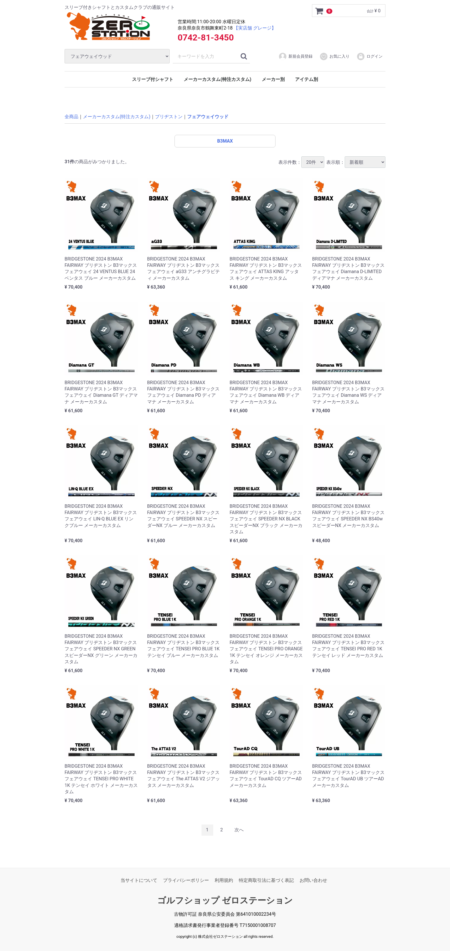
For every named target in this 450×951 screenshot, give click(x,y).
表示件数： (301, 162)
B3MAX (225, 141)
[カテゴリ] (117, 56)
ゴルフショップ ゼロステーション (224, 900)
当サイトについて (139, 880)
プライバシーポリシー (186, 880)
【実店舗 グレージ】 (255, 28)
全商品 (71, 116)
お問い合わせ (313, 880)
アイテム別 (306, 79)
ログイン (369, 56)
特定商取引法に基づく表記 (266, 880)
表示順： (355, 162)
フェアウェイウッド (207, 116)
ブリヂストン (169, 116)
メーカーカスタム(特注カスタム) (217, 79)
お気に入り (334, 56)
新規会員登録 (295, 56)
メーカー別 (273, 79)
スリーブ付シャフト (152, 79)
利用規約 (224, 880)
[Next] (239, 830)
